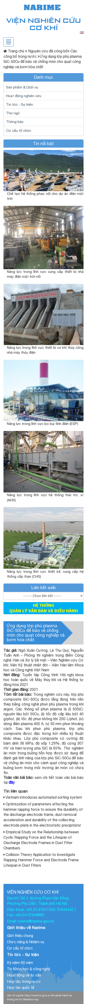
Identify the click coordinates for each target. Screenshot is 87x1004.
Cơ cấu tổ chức (18, 130)
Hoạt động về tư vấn (24, 975)
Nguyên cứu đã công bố (46, 51)
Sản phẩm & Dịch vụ (22, 87)
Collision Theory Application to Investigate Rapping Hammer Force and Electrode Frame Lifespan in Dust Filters (41, 859)
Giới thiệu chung (20, 935)
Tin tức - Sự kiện (19, 104)
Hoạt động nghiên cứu (23, 96)
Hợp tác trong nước (24, 981)
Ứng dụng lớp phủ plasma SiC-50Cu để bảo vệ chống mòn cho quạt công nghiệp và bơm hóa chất (35, 632)
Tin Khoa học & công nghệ (28, 969)
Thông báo (14, 121)
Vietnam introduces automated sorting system (44, 797)
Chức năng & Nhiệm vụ (25, 942)
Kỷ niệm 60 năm (20, 962)
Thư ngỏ (13, 113)
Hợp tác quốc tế (20, 987)
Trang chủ (16, 51)
